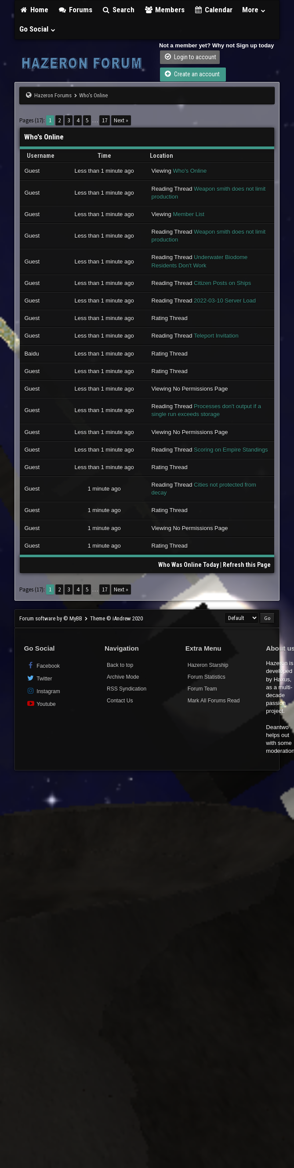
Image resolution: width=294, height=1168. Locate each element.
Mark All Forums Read (214, 701)
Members (164, 9)
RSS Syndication (126, 689)
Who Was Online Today (188, 564)
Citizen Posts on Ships (222, 283)
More (254, 9)
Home (33, 9)
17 (104, 120)
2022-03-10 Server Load (225, 300)
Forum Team (202, 689)
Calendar (213, 9)
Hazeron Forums (53, 95)
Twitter (39, 678)
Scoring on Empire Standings (231, 449)
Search (118, 9)
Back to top (120, 665)
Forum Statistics (206, 677)
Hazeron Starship (208, 665)
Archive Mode (123, 677)
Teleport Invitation (216, 335)
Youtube (40, 703)
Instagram (43, 690)
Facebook (43, 665)
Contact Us (120, 701)
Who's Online (190, 170)
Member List (188, 214)
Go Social (37, 29)
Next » (121, 120)
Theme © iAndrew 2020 (116, 618)
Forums (75, 9)
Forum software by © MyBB (51, 618)
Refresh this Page (247, 564)
